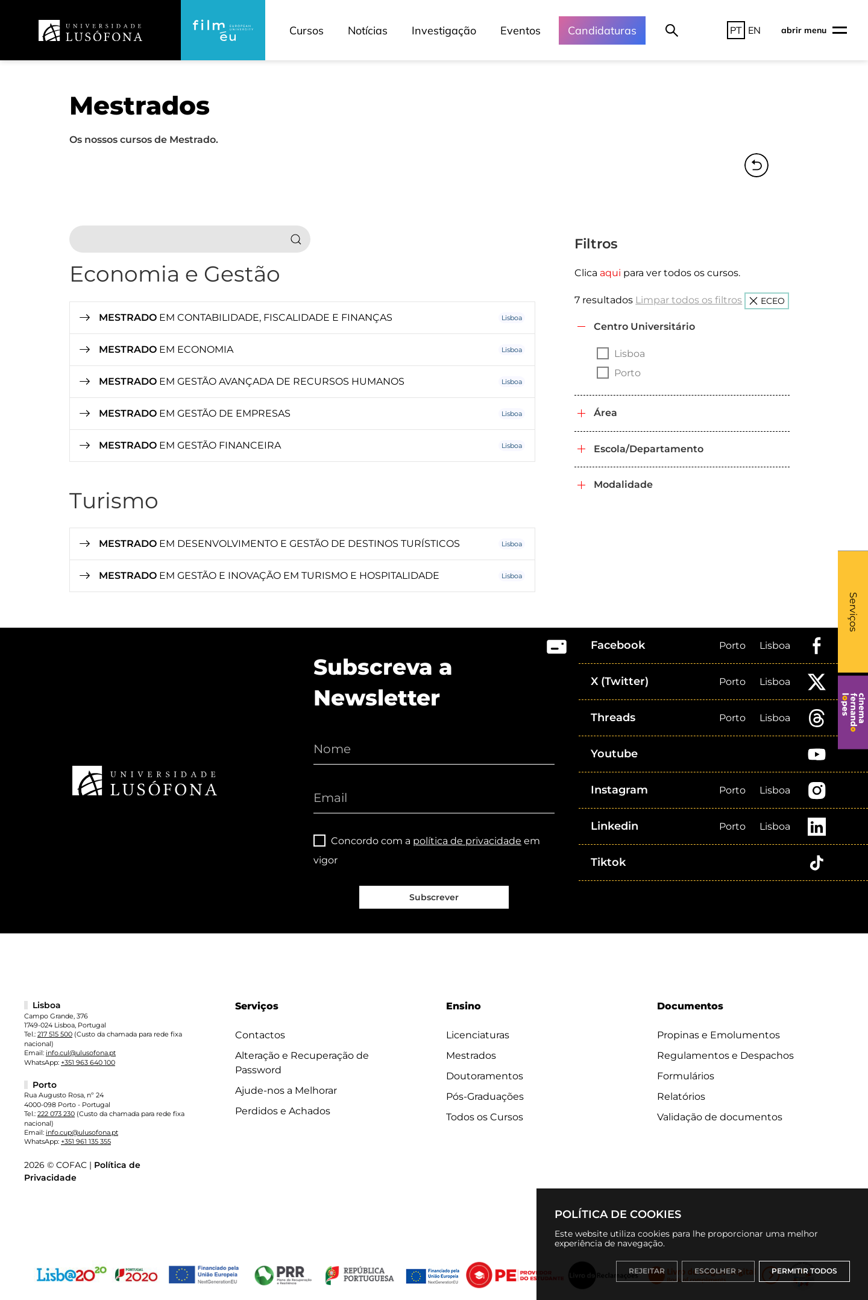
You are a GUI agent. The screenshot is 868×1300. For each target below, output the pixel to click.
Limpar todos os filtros (688, 300)
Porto (732, 645)
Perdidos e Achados (282, 1111)
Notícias (368, 30)
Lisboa (775, 645)
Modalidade (623, 484)
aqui (610, 273)
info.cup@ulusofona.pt (82, 1132)
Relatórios (681, 1096)
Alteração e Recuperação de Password (302, 1063)
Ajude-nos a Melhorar (286, 1090)
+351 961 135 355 (86, 1141)
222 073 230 (56, 1113)
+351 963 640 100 (88, 1062)
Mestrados (471, 1055)
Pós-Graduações (485, 1096)
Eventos (520, 30)
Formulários (685, 1076)
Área (605, 412)
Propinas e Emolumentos (718, 1035)
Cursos (306, 30)
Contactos (260, 1035)
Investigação (444, 30)
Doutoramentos (484, 1076)
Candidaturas (602, 30)
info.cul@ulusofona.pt (81, 1053)
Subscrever (434, 897)
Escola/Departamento (648, 449)
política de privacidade (467, 841)
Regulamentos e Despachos (725, 1055)
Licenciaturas (477, 1035)
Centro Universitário (644, 326)
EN (754, 30)
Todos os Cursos (484, 1117)
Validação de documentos (719, 1117)
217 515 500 (54, 1034)
